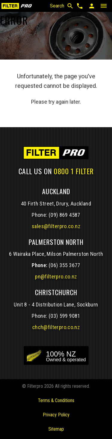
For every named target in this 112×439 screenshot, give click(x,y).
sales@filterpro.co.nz (56, 226)
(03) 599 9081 (64, 316)
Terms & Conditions (56, 400)
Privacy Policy (56, 415)
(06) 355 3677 (64, 265)
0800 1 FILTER (74, 171)
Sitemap (56, 429)
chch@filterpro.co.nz (56, 327)
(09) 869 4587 (64, 215)
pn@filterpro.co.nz (56, 276)
